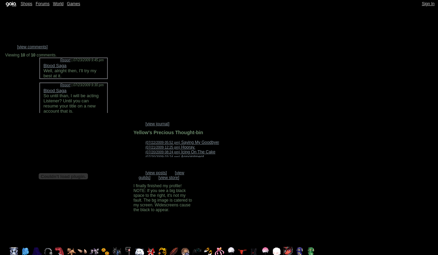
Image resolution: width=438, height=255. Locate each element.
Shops (26, 3)
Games (73, 3)
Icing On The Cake (180, 152)
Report (65, 60)
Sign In (428, 3)
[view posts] (156, 172)
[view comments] (32, 46)
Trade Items (212, 228)
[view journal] (157, 124)
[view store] (168, 177)
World (58, 3)
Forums (43, 3)
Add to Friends (213, 180)
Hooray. (170, 147)
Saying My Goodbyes (182, 142)
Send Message (213, 204)
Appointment (174, 156)
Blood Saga (54, 65)
